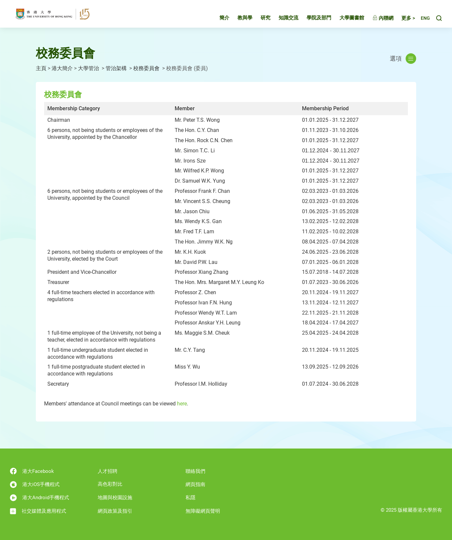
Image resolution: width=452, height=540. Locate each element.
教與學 (238, 18)
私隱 (190, 498)
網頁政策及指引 (115, 511)
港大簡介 (62, 68)
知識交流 (282, 18)
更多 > (402, 18)
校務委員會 (147, 68)
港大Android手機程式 (39, 497)
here (182, 403)
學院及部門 (312, 18)
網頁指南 (195, 484)
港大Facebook (32, 471)
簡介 (218, 18)
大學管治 (89, 68)
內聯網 (376, 18)
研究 (259, 18)
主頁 (41, 68)
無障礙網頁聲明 (203, 511)
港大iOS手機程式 (35, 484)
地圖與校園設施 (115, 498)
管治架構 (117, 68)
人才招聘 (107, 471)
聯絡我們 (195, 471)
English (422, 18)
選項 (403, 58)
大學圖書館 (345, 18)
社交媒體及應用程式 (38, 511)
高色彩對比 (110, 484)
